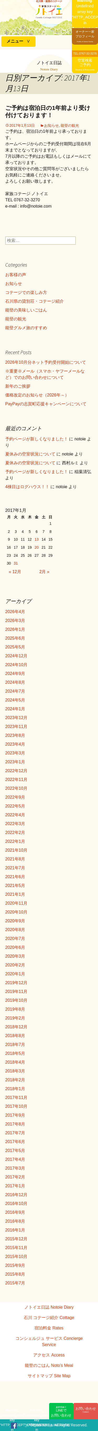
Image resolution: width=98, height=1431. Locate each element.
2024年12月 (16, 656)
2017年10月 (16, 1106)
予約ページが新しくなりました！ (36, 439)
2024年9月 (15, 673)
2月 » (44, 571)
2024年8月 (15, 682)
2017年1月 (15, 1186)
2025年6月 (15, 638)
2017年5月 (15, 1150)
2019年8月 (15, 1009)
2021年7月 (15, 868)
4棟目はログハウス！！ (27, 487)
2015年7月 (15, 1283)
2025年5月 (15, 647)
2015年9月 (15, 1265)
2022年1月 (15, 841)
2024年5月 (15, 700)
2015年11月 (16, 1248)
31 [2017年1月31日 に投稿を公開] (16, 563)
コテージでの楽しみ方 (26, 292)
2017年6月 (15, 1142)
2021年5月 (15, 885)
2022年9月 (15, 797)
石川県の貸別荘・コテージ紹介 (34, 301)
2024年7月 (15, 691)
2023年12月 (16, 718)
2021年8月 (15, 859)
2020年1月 (15, 974)
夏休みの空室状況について (30, 454)
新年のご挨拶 (17, 386)
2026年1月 (15, 629)
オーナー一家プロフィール (85, 36)
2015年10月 (16, 1256)
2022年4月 (15, 815)
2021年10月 (16, 850)
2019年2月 (15, 1018)
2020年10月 (16, 912)
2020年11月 (16, 903)
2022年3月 (15, 824)
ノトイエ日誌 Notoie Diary (48, 1307)
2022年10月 (16, 788)
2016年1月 (15, 1230)
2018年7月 (15, 1044)
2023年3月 (15, 753)
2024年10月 (16, 664)
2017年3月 (15, 1168)
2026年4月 (15, 612)
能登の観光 (70, 125)
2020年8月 (15, 930)
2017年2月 (15, 1177)
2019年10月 (16, 1000)
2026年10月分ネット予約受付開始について (45, 362)
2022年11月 (16, 779)
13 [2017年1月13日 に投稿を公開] (36, 539)
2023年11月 (16, 726)
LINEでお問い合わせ (61, 1411)
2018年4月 (15, 1062)
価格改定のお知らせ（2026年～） (37, 395)
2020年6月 (15, 947)
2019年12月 (16, 983)
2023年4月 (15, 744)
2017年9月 (15, 1115)
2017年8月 (15, 1124)
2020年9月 (15, 921)
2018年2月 (15, 1080)
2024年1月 (15, 709)
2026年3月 (15, 620)
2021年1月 (15, 894)
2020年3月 (15, 956)
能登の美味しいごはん (26, 310)
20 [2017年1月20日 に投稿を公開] (36, 547)
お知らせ (51, 125)
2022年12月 (16, 771)
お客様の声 (15, 275)
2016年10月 (16, 1203)
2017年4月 (15, 1159)
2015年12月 (16, 1239)
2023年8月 (15, 735)
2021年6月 (15, 877)
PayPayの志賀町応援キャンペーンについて (46, 404)
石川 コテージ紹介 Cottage (49, 1317)
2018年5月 (15, 1053)
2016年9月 (15, 1212)
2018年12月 (16, 1027)
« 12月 (15, 571)
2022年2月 (15, 832)
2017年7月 (15, 1133)
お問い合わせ (85, 1410)
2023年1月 (15, 762)
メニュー (15, 41)
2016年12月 (16, 1194)
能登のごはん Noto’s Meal (49, 1365)
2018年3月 (15, 1071)
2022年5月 (15, 806)
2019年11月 (16, 991)
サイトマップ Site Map (49, 1376)
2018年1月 (15, 1088)
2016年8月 (15, 1221)
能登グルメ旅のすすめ (26, 328)
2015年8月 (15, 1274)
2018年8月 (15, 1036)
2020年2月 (15, 965)
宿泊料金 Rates (48, 1328)
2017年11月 (16, 1097)
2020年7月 (15, 938)
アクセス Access (49, 1355)
